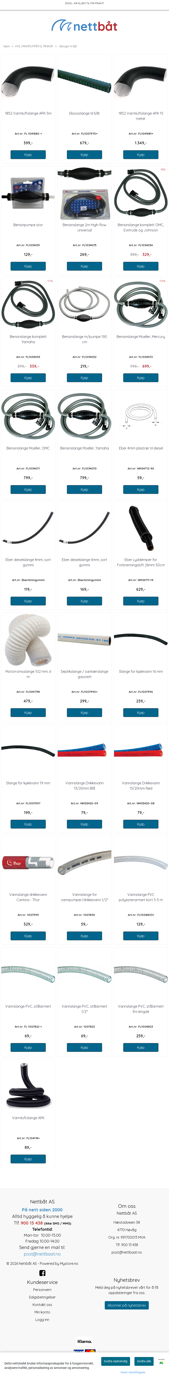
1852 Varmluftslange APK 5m (28, 113)
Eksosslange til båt (84, 113)
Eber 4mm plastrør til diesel (141, 448)
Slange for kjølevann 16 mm (141, 671)
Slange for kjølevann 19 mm (28, 783)
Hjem (6, 46)
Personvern (42, 1289)
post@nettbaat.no (127, 1252)
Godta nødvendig (115, 1361)
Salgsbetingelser (42, 1297)
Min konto (42, 1312)
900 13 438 (129, 1245)
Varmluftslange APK (28, 1118)
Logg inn (42, 1319)
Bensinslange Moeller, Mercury (141, 336)
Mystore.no (69, 1263)
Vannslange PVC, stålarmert (28, 1006)
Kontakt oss (42, 1304)
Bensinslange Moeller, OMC (28, 448)
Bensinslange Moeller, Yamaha (84, 448)
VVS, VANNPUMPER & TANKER (32, 46)
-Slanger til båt (66, 46)
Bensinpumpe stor (28, 225)
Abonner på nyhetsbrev (127, 1305)
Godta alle (144, 1361)
